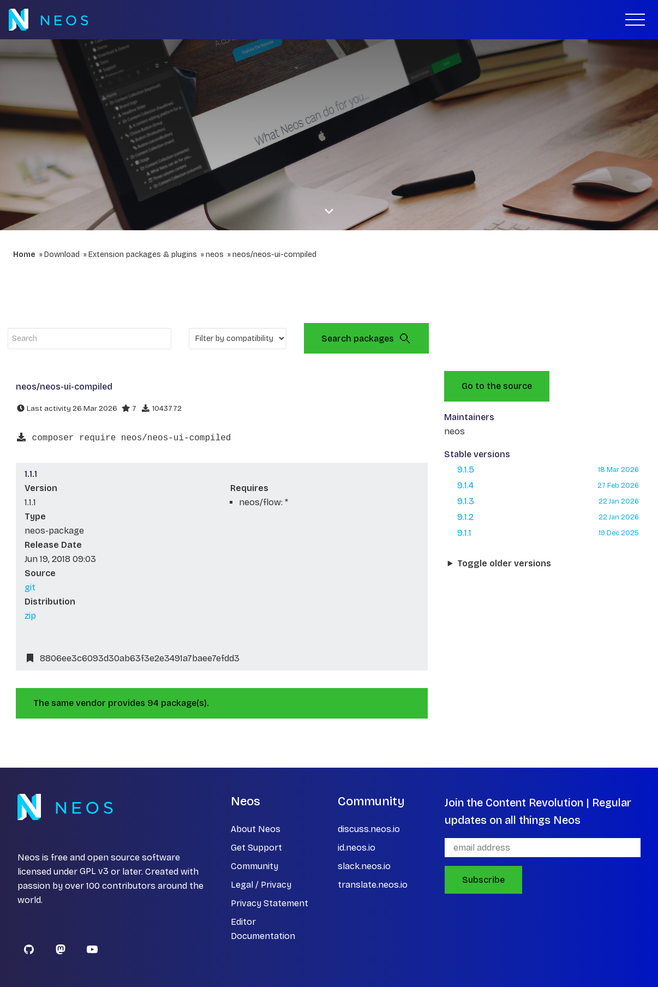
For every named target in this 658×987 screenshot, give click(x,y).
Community (254, 866)
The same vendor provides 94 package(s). (121, 703)
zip (30, 616)
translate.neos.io (373, 885)
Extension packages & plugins (142, 254)
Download (62, 254)
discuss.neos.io (369, 829)
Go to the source (497, 386)
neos (215, 254)
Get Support (256, 847)
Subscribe (483, 880)
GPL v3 (94, 871)
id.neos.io (356, 847)
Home (24, 254)
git (30, 587)
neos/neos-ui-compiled (274, 254)
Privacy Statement (269, 903)
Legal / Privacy (261, 885)
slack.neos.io (364, 866)
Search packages (366, 338)
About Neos (255, 829)
